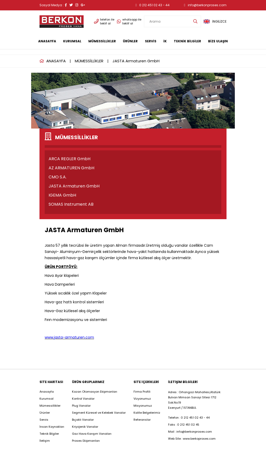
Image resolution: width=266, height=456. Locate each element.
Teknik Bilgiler (49, 434)
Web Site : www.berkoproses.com (192, 439)
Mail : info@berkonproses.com (190, 432)
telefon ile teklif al (104, 21)
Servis (43, 420)
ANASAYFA (47, 41)
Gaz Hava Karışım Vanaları (91, 434)
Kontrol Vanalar (83, 399)
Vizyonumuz (142, 399)
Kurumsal (46, 399)
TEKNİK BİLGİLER (187, 41)
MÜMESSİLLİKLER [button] (102, 41)
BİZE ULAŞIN (218, 41)
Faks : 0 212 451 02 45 (183, 425)
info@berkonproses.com (205, 5)
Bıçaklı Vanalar (83, 420)
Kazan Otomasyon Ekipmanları (94, 392)
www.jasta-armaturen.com (69, 337)
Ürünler (44, 413)
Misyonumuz (143, 406)
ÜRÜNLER (130, 41)
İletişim (44, 441)
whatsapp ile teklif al (129, 21)
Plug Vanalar (81, 406)
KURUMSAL (72, 41)
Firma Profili (142, 392)
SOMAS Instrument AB (71, 204)
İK (165, 41)
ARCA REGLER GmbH (69, 159)
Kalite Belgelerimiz (147, 413)
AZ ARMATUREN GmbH (71, 168)
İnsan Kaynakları (51, 427)
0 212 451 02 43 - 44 (153, 5)
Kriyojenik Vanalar (85, 427)
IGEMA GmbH (62, 195)
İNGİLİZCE (215, 21)
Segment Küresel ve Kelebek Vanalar (99, 413)
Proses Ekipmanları (86, 441)
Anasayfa (46, 392)
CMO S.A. (57, 177)
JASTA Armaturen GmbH (135, 61)
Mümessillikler (50, 406)
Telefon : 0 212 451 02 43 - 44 (189, 417)
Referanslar (142, 420)
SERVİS (150, 41)
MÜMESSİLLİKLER (89, 61)
